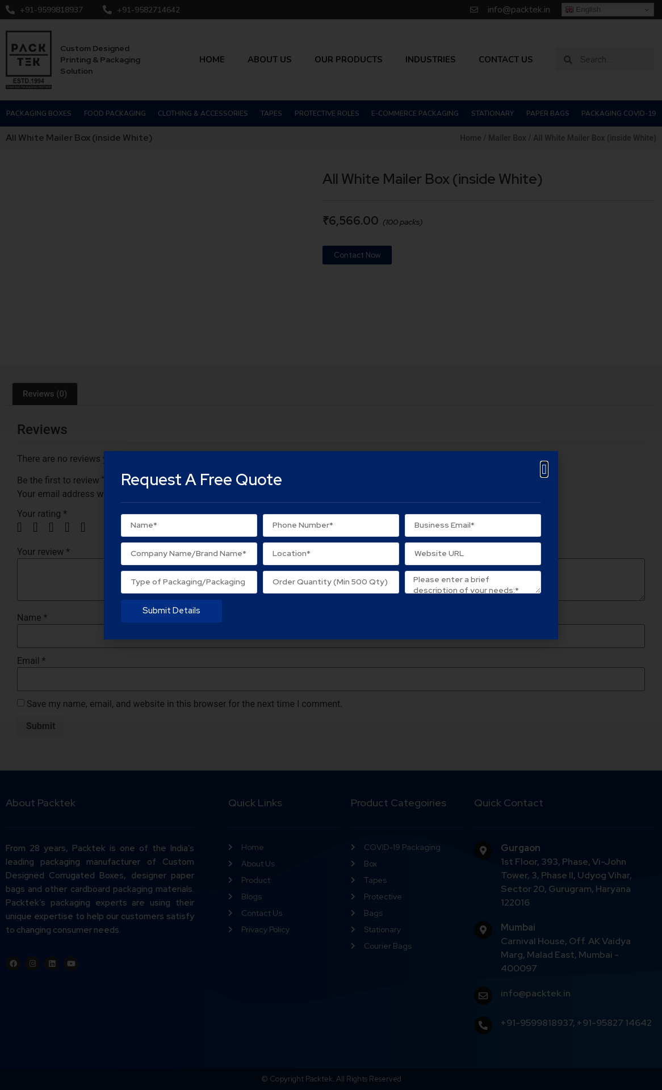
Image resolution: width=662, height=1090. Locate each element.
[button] (544, 469)
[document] (331, 545)
